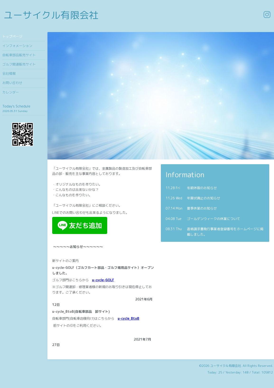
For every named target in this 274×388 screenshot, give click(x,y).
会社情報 (9, 73)
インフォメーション (17, 45)
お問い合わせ (12, 82)
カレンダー (10, 92)
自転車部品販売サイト (19, 55)
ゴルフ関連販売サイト (19, 64)
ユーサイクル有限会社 (51, 15)
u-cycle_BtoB (128, 318)
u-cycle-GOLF (103, 280)
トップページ (12, 36)
